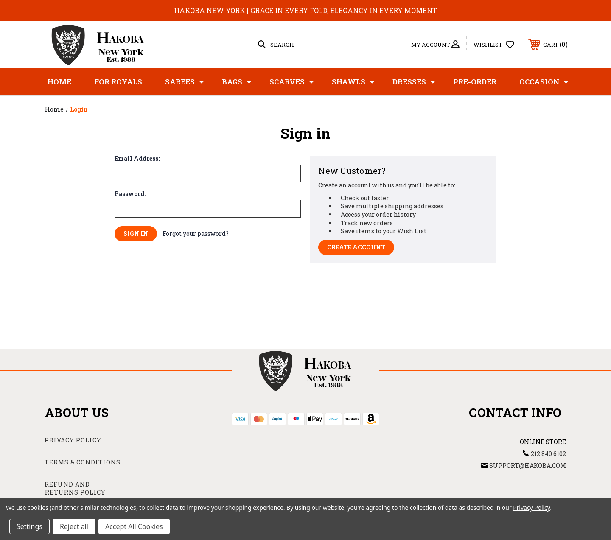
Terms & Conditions (83, 462)
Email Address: (137, 159)
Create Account (356, 247)
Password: (130, 194)
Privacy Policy (73, 440)
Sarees (184, 82)
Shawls (353, 82)
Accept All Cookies (134, 526)
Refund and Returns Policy (75, 488)
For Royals (118, 82)
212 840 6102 (548, 454)
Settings (29, 526)
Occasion (544, 82)
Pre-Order (474, 82)
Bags (237, 82)
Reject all (74, 526)
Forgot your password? (196, 233)
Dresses (413, 82)
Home (59, 82)
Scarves (291, 82)
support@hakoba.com (527, 466)
